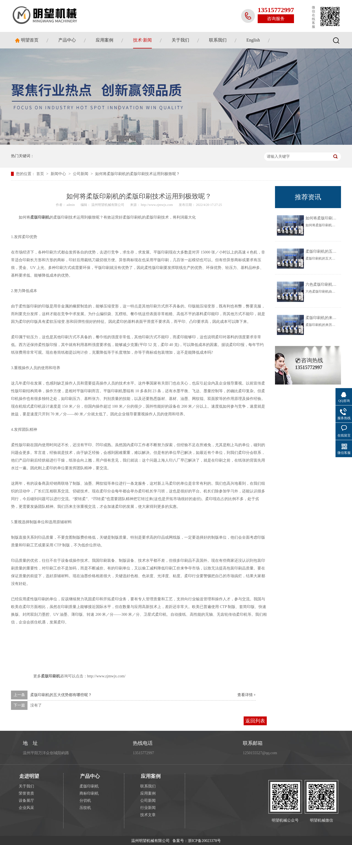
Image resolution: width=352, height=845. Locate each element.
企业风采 (26, 808)
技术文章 (148, 815)
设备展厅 (26, 800)
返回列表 (255, 721)
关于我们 (180, 40)
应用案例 (104, 40)
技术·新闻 (142, 40)
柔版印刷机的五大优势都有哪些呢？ (61, 695)
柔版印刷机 (89, 786)
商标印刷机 (89, 793)
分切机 (85, 800)
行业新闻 (148, 808)
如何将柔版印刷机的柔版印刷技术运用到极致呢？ (137, 174)
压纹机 (85, 808)
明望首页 (29, 40)
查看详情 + (246, 695)
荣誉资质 (26, 793)
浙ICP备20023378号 (204, 841)
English (253, 40)
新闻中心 (59, 174)
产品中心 (67, 40)
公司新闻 (81, 174)
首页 (40, 174)
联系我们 (218, 40)
